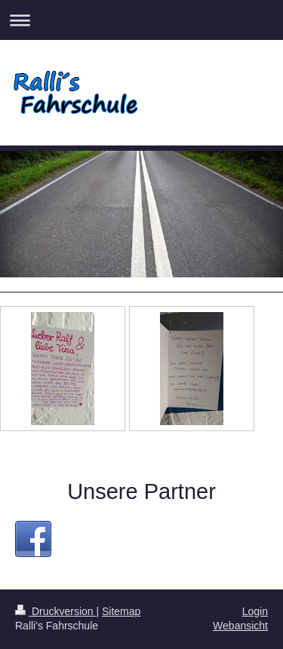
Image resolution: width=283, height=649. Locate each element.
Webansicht (240, 626)
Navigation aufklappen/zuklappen (141, 20)
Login (255, 611)
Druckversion (55, 611)
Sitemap (121, 611)
